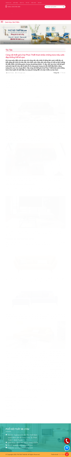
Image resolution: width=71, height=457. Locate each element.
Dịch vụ (22, 2)
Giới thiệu (15, 2)
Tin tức (27, 2)
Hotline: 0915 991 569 (13, 6)
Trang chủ (8, 2)
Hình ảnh (33, 2)
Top (66, 454)
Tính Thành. (61, 454)
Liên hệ (39, 2)
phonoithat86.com (22, 416)
